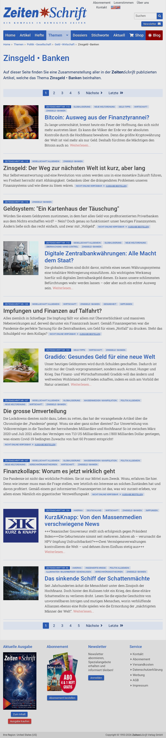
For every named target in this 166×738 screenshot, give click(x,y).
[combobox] (145, 16)
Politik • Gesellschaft (39, 44)
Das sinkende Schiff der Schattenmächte (97, 578)
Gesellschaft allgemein (45, 161)
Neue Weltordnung (104, 107)
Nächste (94, 93)
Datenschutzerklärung (148, 670)
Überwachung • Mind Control (62, 247)
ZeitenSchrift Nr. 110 (16, 161)
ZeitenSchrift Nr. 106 (58, 510)
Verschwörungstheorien (43, 464)
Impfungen (126, 304)
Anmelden (96, 677)
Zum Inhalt (19, 714)
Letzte (116, 93)
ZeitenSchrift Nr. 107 (16, 400)
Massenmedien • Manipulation (100, 400)
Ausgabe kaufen (19, 721)
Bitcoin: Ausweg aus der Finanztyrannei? (97, 117)
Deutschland (94, 510)
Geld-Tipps (124, 107)
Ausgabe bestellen (116, 186)
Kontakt (101, 7)
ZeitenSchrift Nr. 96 (57, 568)
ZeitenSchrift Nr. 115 (58, 107)
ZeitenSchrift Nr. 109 (16, 304)
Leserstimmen (123, 3)
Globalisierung (82, 107)
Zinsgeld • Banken (88, 44)
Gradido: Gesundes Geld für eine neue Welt (100, 356)
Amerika (78, 510)
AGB (136, 680)
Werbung (139, 675)
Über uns (143, 3)
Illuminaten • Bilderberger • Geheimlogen (68, 572)
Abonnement (101, 3)
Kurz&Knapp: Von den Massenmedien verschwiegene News (93, 521)
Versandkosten (143, 664)
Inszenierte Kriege (96, 568)
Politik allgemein (130, 400)
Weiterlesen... (80, 145)
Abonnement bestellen (62, 697)
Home (6, 44)
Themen (18, 44)
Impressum (140, 685)
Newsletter (152, 23)
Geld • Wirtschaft (64, 44)
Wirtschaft (140, 107)
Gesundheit (110, 304)
